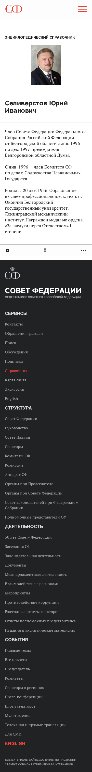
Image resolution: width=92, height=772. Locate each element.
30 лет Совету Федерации (28, 537)
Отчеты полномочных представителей (41, 620)
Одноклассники (45, 250)
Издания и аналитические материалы (40, 630)
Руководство (16, 427)
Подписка (14, 361)
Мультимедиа (17, 715)
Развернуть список (84, 250)
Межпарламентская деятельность (36, 574)
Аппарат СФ (16, 474)
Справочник (16, 370)
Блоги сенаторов (20, 706)
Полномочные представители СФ (35, 517)
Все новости (16, 659)
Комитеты (14, 678)
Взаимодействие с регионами (32, 583)
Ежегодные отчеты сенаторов (32, 611)
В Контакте (7, 250)
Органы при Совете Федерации (34, 493)
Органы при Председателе (29, 483)
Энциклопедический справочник (40, 37)
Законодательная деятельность (33, 555)
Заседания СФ (17, 546)
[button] (82, 10)
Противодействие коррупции (32, 602)
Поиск (10, 342)
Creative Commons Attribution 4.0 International (40, 764)
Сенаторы (14, 446)
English (11, 398)
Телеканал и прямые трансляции (35, 724)
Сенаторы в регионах (24, 687)
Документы (15, 565)
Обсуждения (16, 352)
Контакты (14, 324)
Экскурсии (14, 389)
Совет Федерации (21, 418)
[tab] (46, 250)
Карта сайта (15, 379)
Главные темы (18, 650)
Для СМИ (13, 734)
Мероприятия (17, 593)
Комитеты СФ (17, 455)
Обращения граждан (24, 333)
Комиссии (14, 465)
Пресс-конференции (24, 696)
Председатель (17, 668)
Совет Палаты (17, 437)
